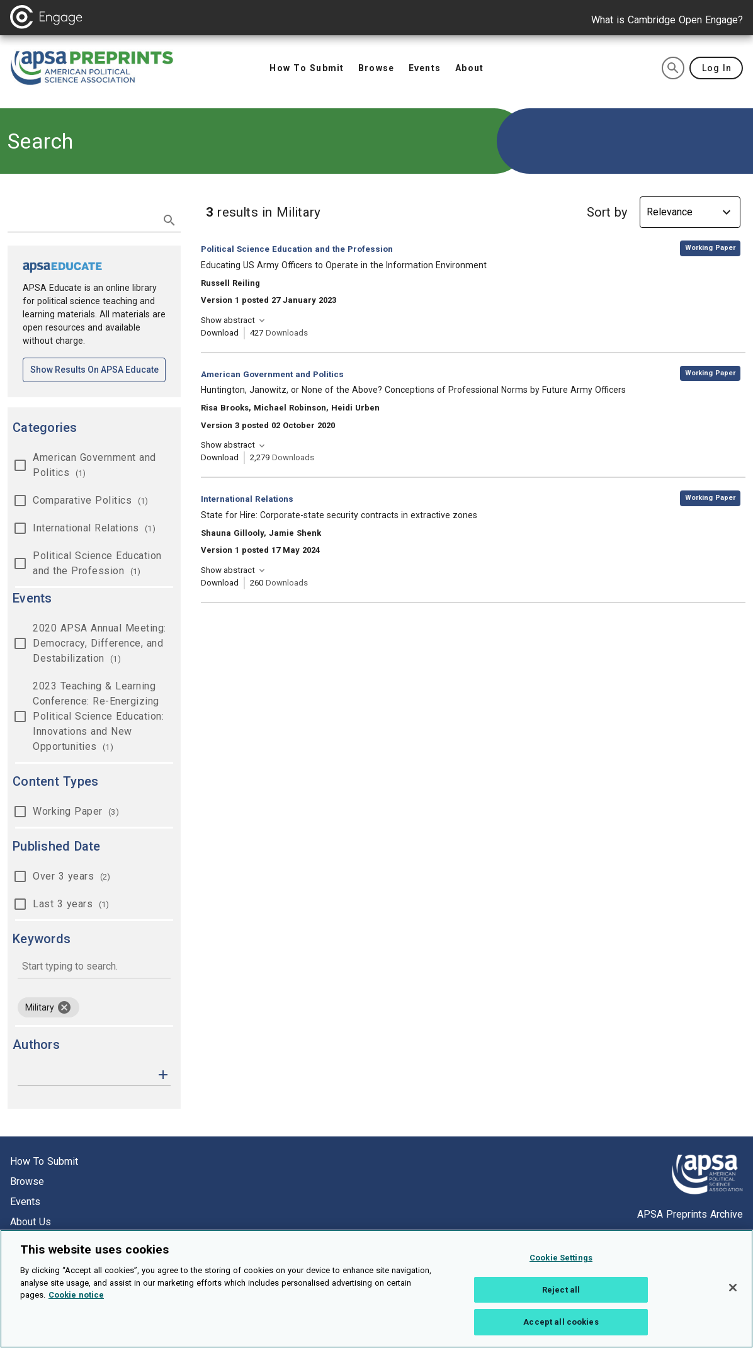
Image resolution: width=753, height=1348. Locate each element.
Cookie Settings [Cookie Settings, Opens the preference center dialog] (560, 1265)
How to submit (44, 1161)
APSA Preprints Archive (690, 1214)
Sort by (607, 212)
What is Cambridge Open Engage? (667, 20)
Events (25, 1202)
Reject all (561, 1296)
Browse (27, 1181)
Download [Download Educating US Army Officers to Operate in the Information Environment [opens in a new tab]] (220, 332)
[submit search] (169, 220)
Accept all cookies (560, 1329)
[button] (163, 1074)
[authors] (85, 1075)
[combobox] (94, 967)
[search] (673, 68)
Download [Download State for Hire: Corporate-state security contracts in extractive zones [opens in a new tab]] (220, 582)
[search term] (82, 219)
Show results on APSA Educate (98, 369)
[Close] (733, 1295)
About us (30, 1222)
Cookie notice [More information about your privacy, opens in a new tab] (76, 1302)
